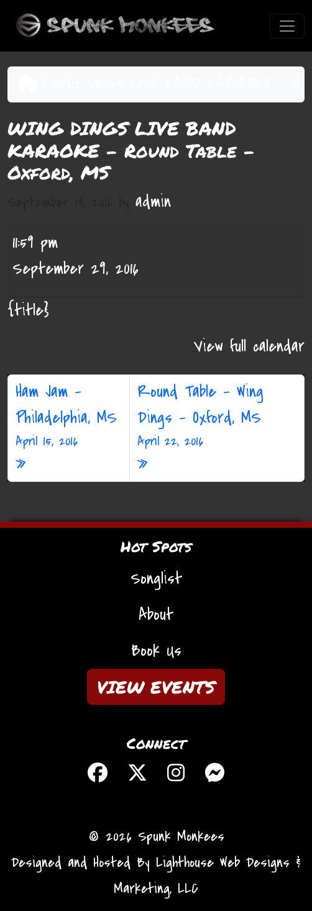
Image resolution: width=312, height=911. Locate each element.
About (156, 615)
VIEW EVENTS (156, 686)
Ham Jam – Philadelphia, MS (69, 416)
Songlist (156, 579)
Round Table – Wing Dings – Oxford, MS (216, 416)
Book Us (156, 651)
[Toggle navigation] (287, 26)
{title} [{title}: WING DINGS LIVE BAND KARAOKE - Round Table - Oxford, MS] (28, 310)
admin (153, 202)
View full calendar (249, 346)
